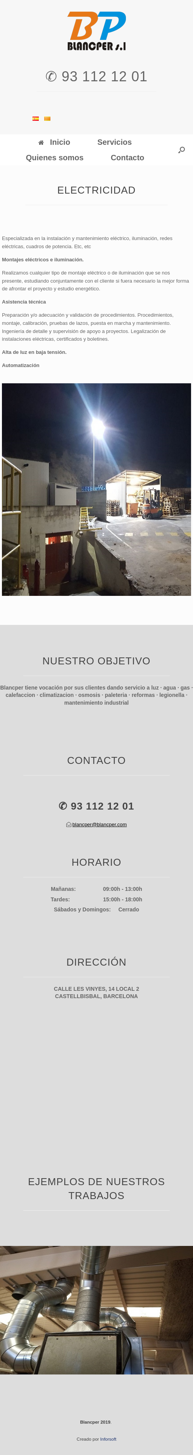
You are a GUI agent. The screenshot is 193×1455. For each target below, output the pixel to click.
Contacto (128, 157)
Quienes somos (55, 157)
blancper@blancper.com (99, 824)
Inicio (54, 142)
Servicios (114, 142)
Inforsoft (108, 1439)
